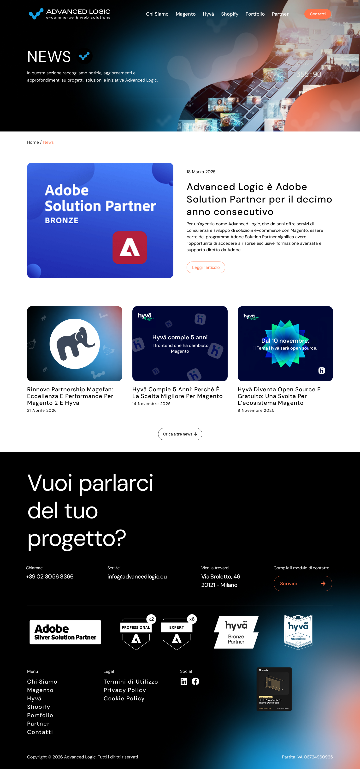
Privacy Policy (125, 690)
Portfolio (254, 14)
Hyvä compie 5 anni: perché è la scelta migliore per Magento (177, 393)
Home (33, 142)
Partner (279, 14)
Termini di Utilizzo (131, 682)
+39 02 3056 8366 (49, 576)
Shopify (228, 14)
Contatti (40, 732)
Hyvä (207, 14)
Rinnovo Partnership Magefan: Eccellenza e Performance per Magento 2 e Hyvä (70, 396)
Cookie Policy (124, 698)
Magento (185, 14)
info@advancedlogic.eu (137, 576)
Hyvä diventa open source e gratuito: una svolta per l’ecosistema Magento (279, 396)
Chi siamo (156, 14)
